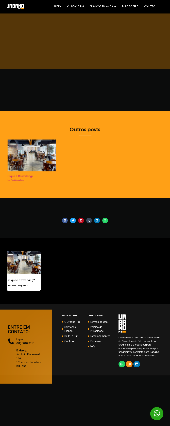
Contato (149, 6)
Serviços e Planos (103, 7)
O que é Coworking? (16, 177)
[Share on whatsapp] (105, 220)
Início (57, 6)
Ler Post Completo (11, 181)
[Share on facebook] (65, 220)
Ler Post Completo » (18, 286)
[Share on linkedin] (97, 220)
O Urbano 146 (75, 6)
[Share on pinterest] (81, 220)
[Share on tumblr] (89, 220)
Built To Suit (130, 6)
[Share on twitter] (73, 220)
